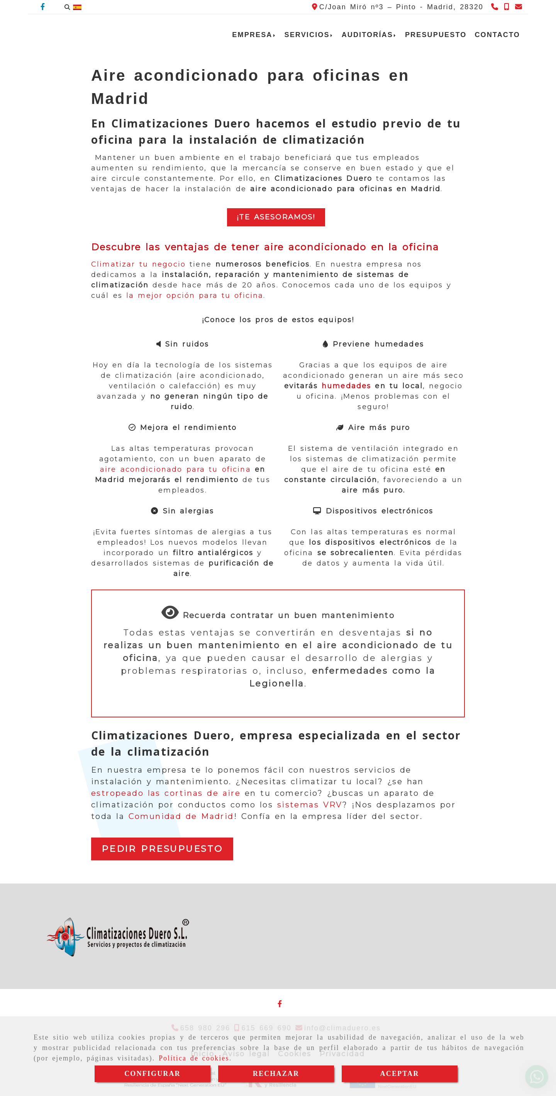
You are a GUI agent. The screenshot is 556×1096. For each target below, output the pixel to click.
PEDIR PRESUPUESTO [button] (162, 848)
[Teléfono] (495, 7)
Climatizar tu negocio (138, 264)
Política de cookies (194, 1058)
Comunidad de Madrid (181, 816)
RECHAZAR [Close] (276, 1073)
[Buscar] (67, 7)
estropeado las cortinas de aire (166, 793)
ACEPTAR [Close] (399, 1073)
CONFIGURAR (152, 1073)
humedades (346, 386)
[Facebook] (43, 7)
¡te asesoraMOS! (276, 217)
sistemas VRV (309, 804)
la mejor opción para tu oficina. (194, 295)
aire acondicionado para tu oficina (175, 469)
